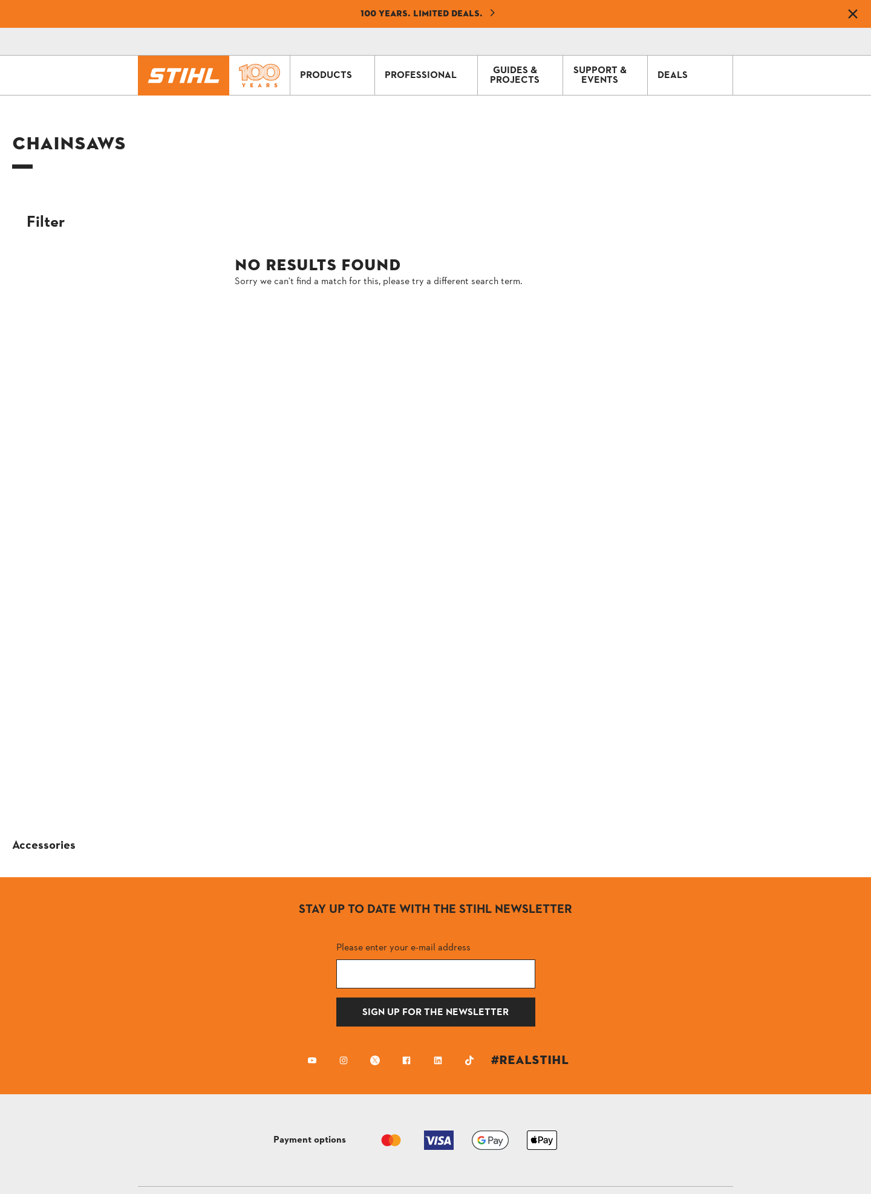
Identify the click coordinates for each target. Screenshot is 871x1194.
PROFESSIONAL (428, 75)
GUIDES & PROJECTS (523, 75)
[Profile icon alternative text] (672, 41)
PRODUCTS (334, 75)
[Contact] (605, 41)
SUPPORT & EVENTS (607, 75)
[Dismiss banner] (853, 14)
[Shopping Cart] (638, 41)
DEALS (691, 75)
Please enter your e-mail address (403, 947)
